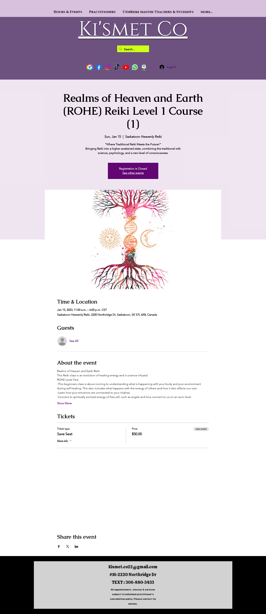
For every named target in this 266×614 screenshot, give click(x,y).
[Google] (89, 67)
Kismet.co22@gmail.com (132, 567)
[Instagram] (107, 67)
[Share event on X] (67, 546)
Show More (64, 403)
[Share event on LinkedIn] (76, 546)
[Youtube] (125, 67)
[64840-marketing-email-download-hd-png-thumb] (143, 67)
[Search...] (133, 49)
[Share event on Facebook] (59, 546)
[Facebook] (98, 67)
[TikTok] (116, 67)
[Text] (134, 67)
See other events (133, 173)
